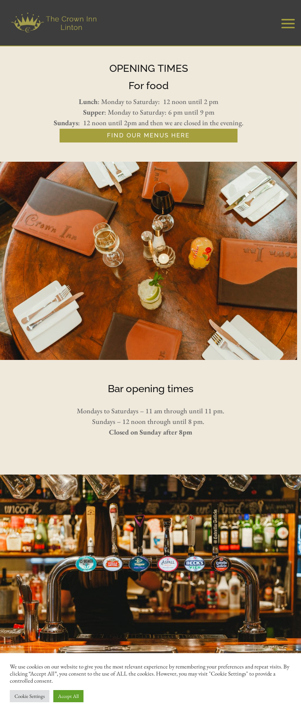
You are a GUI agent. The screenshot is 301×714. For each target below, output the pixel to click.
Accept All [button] (68, 696)
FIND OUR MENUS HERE (148, 135)
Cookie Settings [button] (30, 696)
